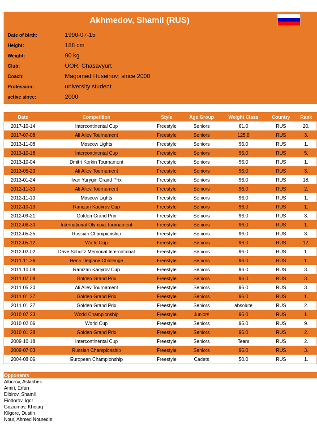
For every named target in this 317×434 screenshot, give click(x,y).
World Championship (96, 314)
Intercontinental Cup (96, 126)
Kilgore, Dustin (19, 413)
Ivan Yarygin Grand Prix (96, 179)
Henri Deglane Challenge (96, 260)
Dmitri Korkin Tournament (96, 162)
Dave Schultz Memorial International (96, 251)
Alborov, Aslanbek (23, 381)
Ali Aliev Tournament (96, 135)
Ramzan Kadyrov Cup (96, 206)
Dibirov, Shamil (20, 394)
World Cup (96, 242)
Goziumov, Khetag (23, 406)
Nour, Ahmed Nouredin (28, 419)
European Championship (96, 359)
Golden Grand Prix (96, 215)
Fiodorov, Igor (18, 400)
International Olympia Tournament (97, 224)
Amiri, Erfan (16, 388)
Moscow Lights (96, 144)
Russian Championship (96, 233)
